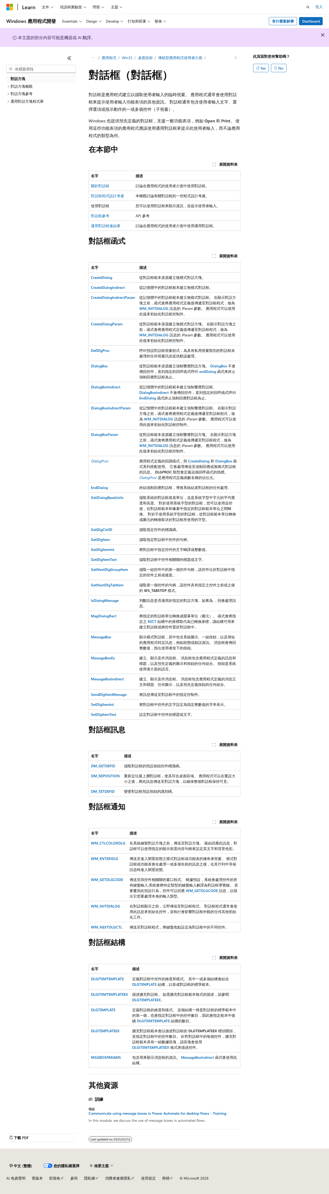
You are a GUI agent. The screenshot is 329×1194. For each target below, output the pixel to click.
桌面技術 (145, 57)
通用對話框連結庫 (105, 225)
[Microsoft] (9, 7)
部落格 (54, 1178)
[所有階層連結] (93, 58)
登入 (319, 6)
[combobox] (41, 69)
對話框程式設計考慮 (107, 195)
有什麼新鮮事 (283, 21)
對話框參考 (100, 215)
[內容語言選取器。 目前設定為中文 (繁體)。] (20, 1165)
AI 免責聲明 (15, 1178)
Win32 (127, 57)
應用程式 (109, 57)
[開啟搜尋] (308, 7)
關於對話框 (100, 185)
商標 (165, 1178)
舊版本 (37, 1178)
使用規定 (148, 1178)
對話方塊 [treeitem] (18, 78)
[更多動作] (235, 58)
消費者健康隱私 (118, 1178)
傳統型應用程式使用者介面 (180, 57)
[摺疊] (69, 58)
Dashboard (311, 21)
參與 (74, 1178)
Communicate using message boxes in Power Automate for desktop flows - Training (157, 1113)
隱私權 (89, 1178)
